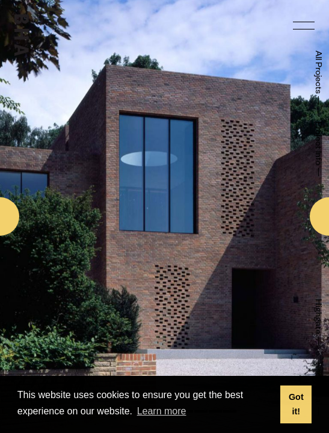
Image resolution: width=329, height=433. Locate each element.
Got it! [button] (296, 404)
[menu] (304, 25)
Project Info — (317, 149)
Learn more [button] (161, 411)
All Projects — (317, 78)
